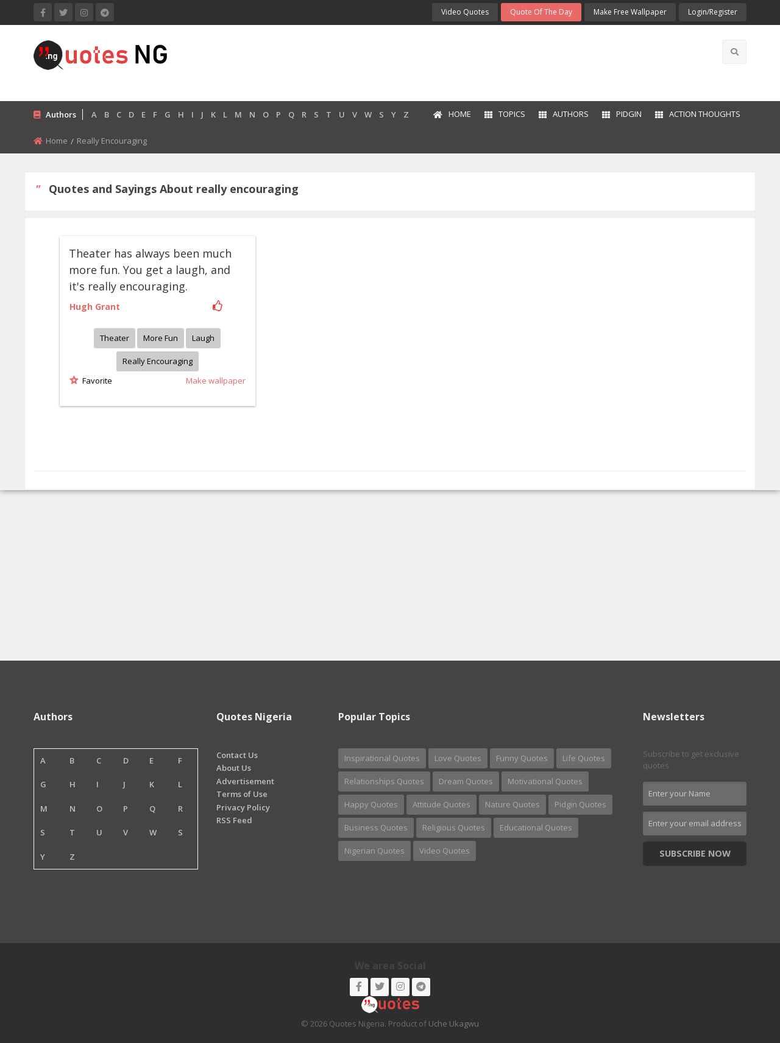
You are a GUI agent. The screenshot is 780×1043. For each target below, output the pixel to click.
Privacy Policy (243, 807)
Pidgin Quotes (580, 804)
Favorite (95, 380)
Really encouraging (157, 361)
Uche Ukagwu (453, 1023)
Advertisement (245, 781)
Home (452, 113)
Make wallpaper (216, 380)
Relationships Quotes (384, 781)
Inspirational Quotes (382, 758)
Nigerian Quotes (374, 850)
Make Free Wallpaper (630, 12)
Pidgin (622, 113)
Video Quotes (465, 12)
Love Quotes (457, 758)
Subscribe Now (695, 853)
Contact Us (237, 755)
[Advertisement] (438, 61)
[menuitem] (451, 115)
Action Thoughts (697, 113)
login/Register (712, 12)
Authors (564, 113)
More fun (160, 337)
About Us (233, 767)
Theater (114, 337)
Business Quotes (376, 827)
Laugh (203, 337)
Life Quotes (583, 758)
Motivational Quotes (545, 781)
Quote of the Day (541, 12)
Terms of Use (242, 793)
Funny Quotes (522, 758)
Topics (504, 113)
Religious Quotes (453, 827)
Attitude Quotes (441, 804)
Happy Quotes (371, 804)
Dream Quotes (466, 781)
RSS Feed (234, 820)
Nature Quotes (512, 804)
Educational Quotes (536, 827)
